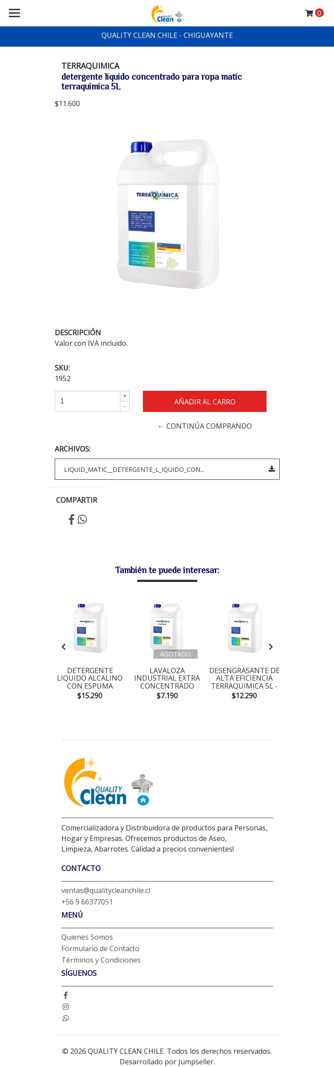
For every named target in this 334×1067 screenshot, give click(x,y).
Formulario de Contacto (100, 948)
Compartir (76, 500)
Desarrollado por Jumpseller (167, 1062)
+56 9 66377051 (87, 902)
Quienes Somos (87, 937)
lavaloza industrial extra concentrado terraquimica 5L (167, 682)
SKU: (62, 368)
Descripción (78, 332)
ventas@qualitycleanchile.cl (105, 890)
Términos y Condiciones (101, 960)
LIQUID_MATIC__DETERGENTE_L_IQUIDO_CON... (169, 469)
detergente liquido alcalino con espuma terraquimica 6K (90, 682)
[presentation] (63, 647)
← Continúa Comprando (205, 426)
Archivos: (72, 449)
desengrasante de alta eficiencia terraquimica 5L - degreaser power (244, 682)
